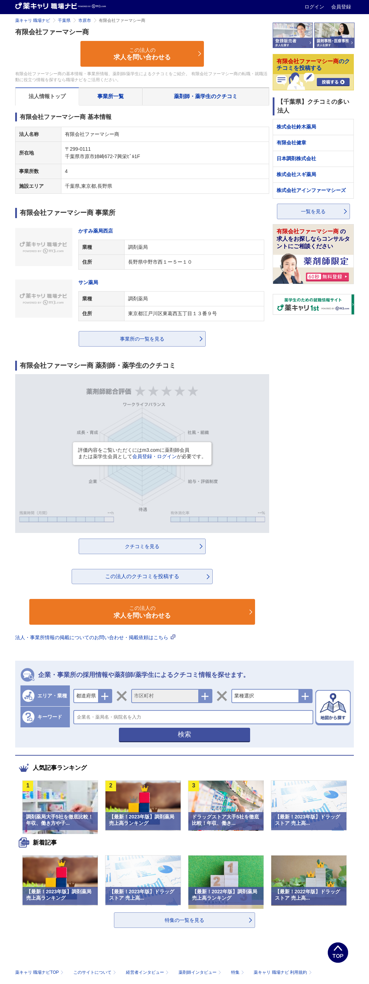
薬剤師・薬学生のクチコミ (205, 96)
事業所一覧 (110, 96)
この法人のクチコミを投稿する (142, 576)
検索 (184, 734)
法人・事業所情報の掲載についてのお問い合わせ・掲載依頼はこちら (95, 637)
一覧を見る (313, 211)
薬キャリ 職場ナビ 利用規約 (282, 972)
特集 (238, 972)
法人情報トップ (47, 96)
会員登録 (341, 7)
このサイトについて (95, 972)
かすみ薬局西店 (95, 231)
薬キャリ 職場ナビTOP (40, 972)
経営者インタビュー (148, 972)
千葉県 (64, 20)
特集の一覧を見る (184, 920)
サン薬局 (88, 282)
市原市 (84, 20)
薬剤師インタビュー (201, 972)
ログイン (315, 7)
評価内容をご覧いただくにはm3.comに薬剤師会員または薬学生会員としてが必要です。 (142, 453)
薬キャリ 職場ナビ (32, 20)
